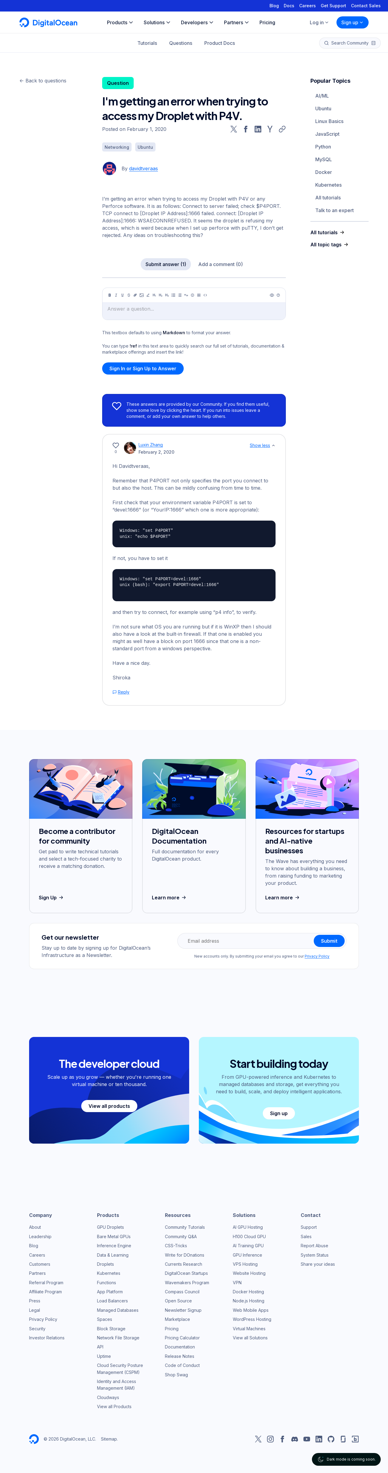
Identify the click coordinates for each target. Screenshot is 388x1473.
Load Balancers (112, 1300)
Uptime (104, 1356)
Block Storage (111, 1328)
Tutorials (147, 43)
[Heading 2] (160, 295)
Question (118, 83)
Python (323, 147)
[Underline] (122, 295)
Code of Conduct (182, 1365)
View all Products (114, 1406)
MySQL (323, 159)
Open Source (178, 1300)
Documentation (180, 1346)
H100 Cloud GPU (249, 1236)
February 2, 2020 (156, 452)
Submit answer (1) (166, 264)
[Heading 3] (167, 295)
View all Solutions (250, 1337)
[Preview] (271, 295)
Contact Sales (366, 5)
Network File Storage (118, 1337)
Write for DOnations (184, 1255)
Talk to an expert (334, 210)
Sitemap (109, 1438)
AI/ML (322, 96)
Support (309, 1227)
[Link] (135, 295)
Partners (37, 1273)
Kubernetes (328, 185)
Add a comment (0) (220, 264)
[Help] (278, 295)
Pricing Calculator (182, 1337)
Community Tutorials (185, 1227)
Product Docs (219, 43)
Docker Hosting (248, 1291)
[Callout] (192, 295)
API (100, 1346)
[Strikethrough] (128, 295)
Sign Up (52, 898)
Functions (106, 1282)
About (35, 1227)
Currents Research (183, 1264)
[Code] (205, 295)
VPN (237, 1282)
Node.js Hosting (248, 1300)
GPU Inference (247, 1255)
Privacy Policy (317, 956)
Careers (307, 5)
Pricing (172, 1328)
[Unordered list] (173, 295)
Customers (39, 1264)
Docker (323, 172)
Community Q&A (181, 1236)
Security (37, 1328)
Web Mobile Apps (251, 1310)
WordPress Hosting (252, 1319)
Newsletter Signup (183, 1310)
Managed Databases (118, 1310)
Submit (329, 941)
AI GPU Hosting (248, 1227)
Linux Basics (329, 121)
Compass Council (182, 1291)
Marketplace (177, 1319)
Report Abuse (314, 1245)
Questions (180, 43)
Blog (274, 5)
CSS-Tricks (176, 1245)
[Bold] (109, 295)
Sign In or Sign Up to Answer (142, 368)
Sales (306, 1236)
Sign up (352, 22)
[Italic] (116, 295)
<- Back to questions (42, 81)
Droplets (105, 1264)
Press (34, 1300)
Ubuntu (323, 108)
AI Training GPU (248, 1245)
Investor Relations (47, 1337)
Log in (319, 22)
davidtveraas (143, 168)
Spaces (104, 1319)
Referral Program (46, 1282)
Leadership (40, 1236)
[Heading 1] (154, 295)
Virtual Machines (249, 1328)
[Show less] (273, 445)
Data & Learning (113, 1255)
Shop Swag (176, 1374)
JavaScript (327, 134)
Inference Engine (114, 1245)
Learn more (169, 898)
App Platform (110, 1291)
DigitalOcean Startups (186, 1273)
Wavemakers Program (187, 1282)
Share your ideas (318, 1264)
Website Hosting (249, 1273)
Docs (289, 5)
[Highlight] (148, 295)
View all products (109, 1106)
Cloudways (108, 1397)
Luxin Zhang (151, 444)
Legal (34, 1310)
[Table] (198, 295)
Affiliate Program (45, 1291)
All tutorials (328, 198)
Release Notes (179, 1356)
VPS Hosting (245, 1264)
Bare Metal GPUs (114, 1236)
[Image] (141, 295)
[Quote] (186, 295)
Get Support (333, 5)
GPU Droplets (110, 1227)
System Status (315, 1255)
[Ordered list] (179, 295)
